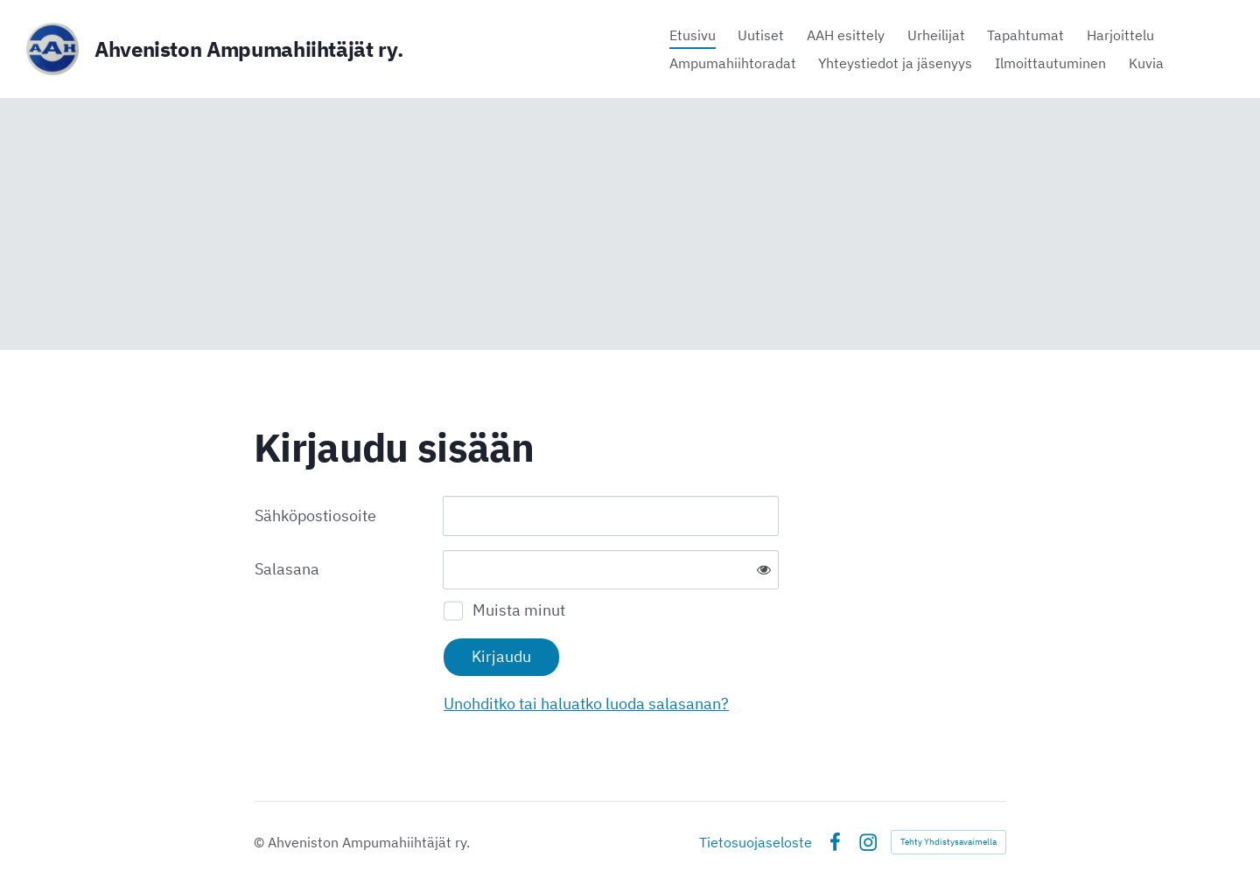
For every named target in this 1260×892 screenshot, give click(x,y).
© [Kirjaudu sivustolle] (261, 842)
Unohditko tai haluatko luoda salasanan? (586, 703)
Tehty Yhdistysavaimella (948, 841)
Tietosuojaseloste (755, 842)
